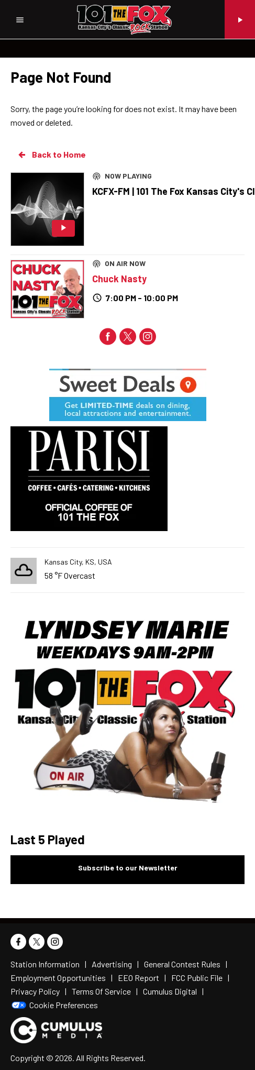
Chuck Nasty (119, 278)
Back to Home (51, 154)
